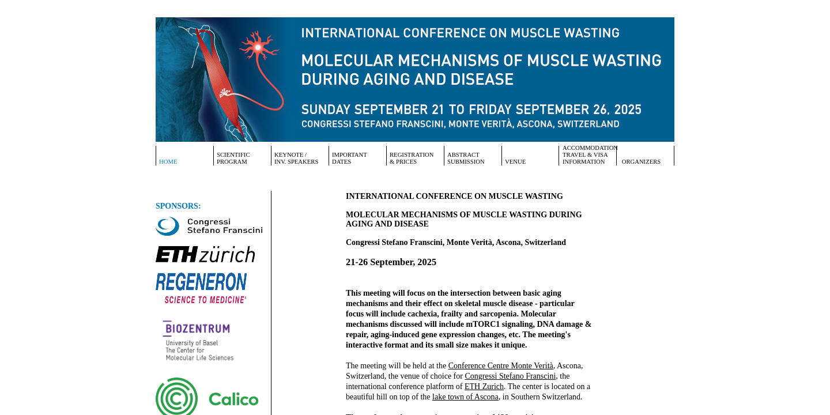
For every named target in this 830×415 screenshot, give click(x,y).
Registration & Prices (412, 158)
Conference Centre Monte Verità (500, 365)
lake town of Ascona (465, 397)
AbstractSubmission (466, 158)
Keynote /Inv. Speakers (296, 158)
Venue (515, 162)
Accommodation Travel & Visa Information (590, 155)
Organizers (640, 162)
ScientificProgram (233, 158)
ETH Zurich (484, 386)
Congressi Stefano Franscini (510, 376)
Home (168, 162)
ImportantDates (349, 158)
